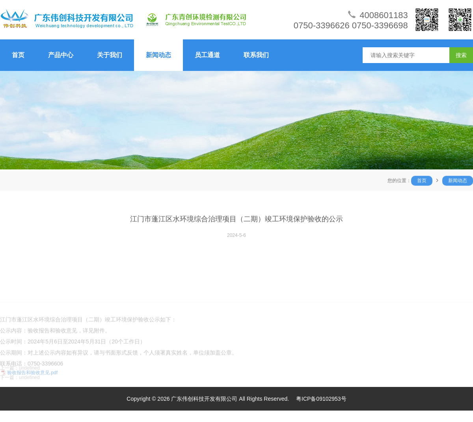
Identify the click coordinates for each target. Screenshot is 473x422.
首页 (18, 55)
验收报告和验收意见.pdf (32, 394)
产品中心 (60, 55)
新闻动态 (158, 55)
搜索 (461, 55)
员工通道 (207, 55)
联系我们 (256, 55)
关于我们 (109, 55)
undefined (29, 374)
